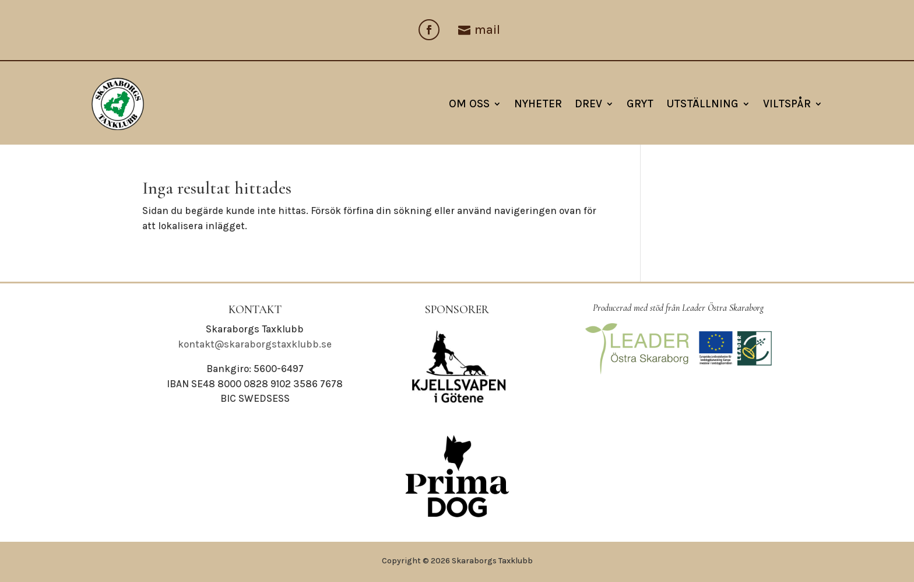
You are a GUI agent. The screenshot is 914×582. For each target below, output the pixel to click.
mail (487, 30)
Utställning (702, 103)
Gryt (640, 103)
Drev (588, 103)
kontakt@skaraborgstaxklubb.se (255, 344)
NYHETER (538, 103)
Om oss (469, 103)
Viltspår (787, 103)
